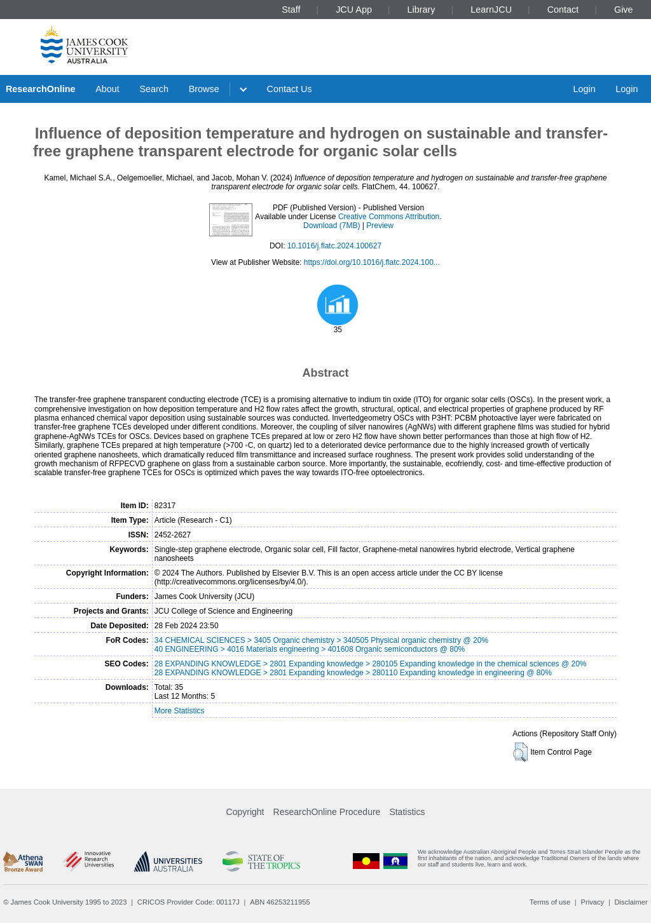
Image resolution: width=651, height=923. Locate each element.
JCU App (354, 9)
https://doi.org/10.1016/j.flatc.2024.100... (372, 262)
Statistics (407, 812)
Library (421, 9)
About (107, 89)
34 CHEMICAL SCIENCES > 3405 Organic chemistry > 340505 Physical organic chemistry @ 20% (321, 640)
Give (623, 9)
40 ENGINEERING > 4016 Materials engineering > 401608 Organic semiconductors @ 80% (309, 649)
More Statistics (179, 710)
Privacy (592, 902)
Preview (380, 225)
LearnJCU (491, 9)
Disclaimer (631, 902)
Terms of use (550, 902)
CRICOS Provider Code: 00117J (188, 902)
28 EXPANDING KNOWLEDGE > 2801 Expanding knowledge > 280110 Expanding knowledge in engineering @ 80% (353, 672)
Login (584, 89)
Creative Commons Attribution (388, 216)
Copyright (245, 812)
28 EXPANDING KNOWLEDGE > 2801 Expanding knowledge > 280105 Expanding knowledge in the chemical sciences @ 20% (370, 663)
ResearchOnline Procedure (327, 812)
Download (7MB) (331, 225)
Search (153, 89)
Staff (291, 9)
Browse (204, 89)
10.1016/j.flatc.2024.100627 (334, 245)
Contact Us (289, 89)
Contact (563, 9)
